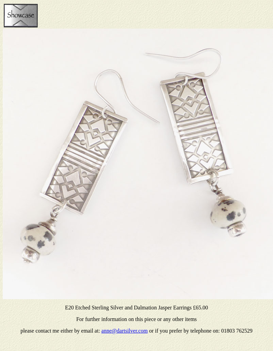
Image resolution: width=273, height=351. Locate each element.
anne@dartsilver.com (124, 331)
